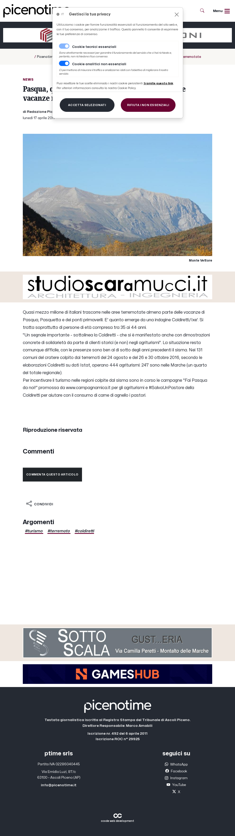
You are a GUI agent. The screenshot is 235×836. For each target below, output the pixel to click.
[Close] (177, 14)
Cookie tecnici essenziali (94, 46)
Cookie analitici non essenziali (99, 64)
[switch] (64, 63)
